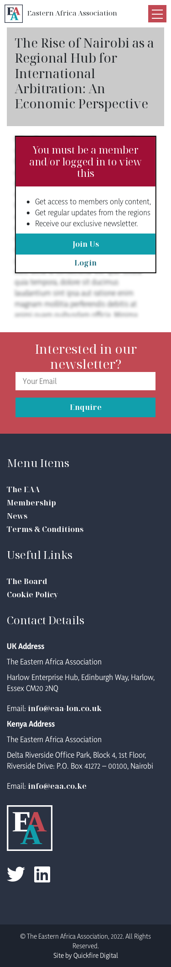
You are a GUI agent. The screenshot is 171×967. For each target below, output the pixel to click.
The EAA (23, 489)
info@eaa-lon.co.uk (65, 708)
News (17, 516)
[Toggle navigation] (157, 13)
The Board (27, 581)
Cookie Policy (32, 595)
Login (85, 262)
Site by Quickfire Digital (85, 955)
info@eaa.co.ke (57, 786)
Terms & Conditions (45, 529)
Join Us (86, 244)
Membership (31, 503)
